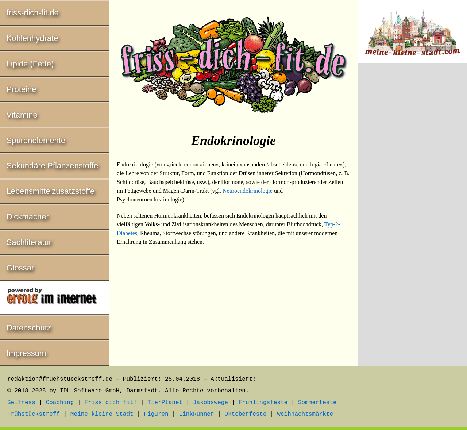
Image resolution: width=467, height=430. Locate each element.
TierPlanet (164, 402)
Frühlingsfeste (263, 402)
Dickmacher (28, 216)
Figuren (156, 414)
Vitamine (22, 114)
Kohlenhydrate (32, 38)
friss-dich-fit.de (33, 12)
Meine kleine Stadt (102, 414)
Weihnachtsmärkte (305, 414)
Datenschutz (29, 327)
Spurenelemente (36, 140)
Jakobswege (210, 402)
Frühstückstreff (33, 414)
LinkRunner (196, 414)
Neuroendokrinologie (248, 191)
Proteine (21, 89)
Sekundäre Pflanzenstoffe (53, 165)
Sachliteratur (29, 242)
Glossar (20, 267)
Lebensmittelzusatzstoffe (51, 191)
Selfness (21, 402)
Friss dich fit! (110, 402)
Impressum (26, 353)
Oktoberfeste (245, 414)
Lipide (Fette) (30, 63)
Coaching (60, 402)
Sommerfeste (317, 402)
